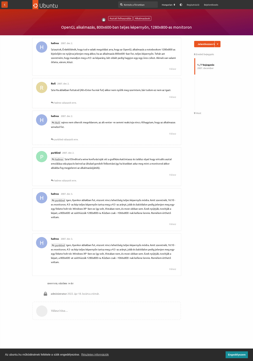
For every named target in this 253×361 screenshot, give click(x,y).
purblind (60, 200)
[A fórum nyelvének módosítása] (168, 5)
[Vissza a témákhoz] (4, 4)
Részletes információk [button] (95, 354)
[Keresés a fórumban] (138, 4)
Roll (57, 122)
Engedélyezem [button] (237, 354)
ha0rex (59, 159)
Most (197, 112)
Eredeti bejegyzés (204, 54)
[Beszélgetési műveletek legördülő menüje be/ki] (217, 44)
